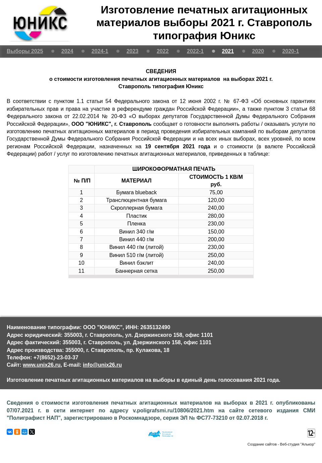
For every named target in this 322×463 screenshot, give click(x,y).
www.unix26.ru (41, 365)
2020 (258, 51)
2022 (163, 51)
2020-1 (290, 51)
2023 (132, 51)
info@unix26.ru (102, 365)
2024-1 (100, 51)
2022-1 (195, 51)
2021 (228, 51)
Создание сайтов (262, 444)
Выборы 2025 (25, 51)
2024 (67, 51)
